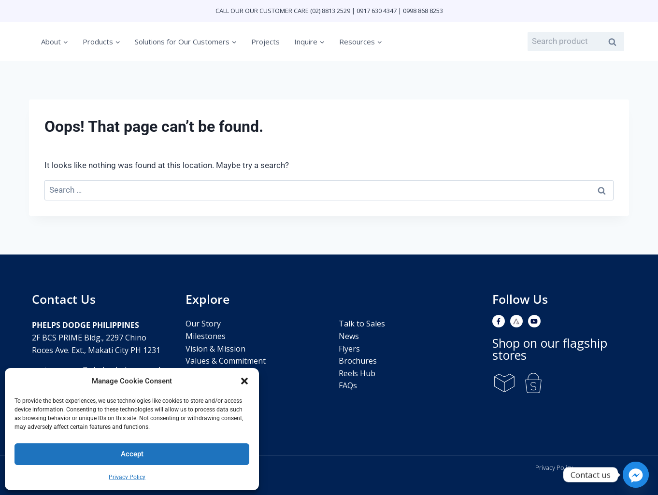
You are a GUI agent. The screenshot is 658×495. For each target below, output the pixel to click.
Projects (265, 41)
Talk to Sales (362, 323)
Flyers (349, 348)
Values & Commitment (226, 360)
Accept (132, 454)
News (349, 336)
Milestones (206, 336)
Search (615, 42)
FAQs (348, 385)
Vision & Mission (215, 348)
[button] (244, 381)
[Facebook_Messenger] (636, 475)
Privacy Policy (127, 477)
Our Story (203, 323)
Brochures (358, 360)
